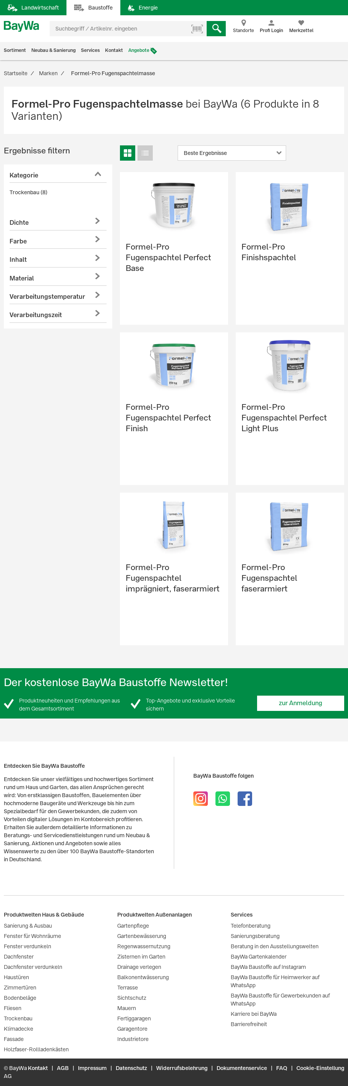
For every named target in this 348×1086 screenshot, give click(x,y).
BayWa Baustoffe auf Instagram (268, 967)
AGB (63, 1068)
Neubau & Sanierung (53, 50)
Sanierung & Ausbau (28, 925)
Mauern (126, 1008)
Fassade (14, 1039)
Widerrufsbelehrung (181, 1068)
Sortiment (15, 50)
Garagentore (132, 1028)
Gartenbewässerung (141, 936)
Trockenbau (18, 1018)
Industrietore (133, 1039)
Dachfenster (19, 956)
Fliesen (12, 1008)
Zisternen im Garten (141, 956)
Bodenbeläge (20, 997)
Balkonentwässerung (143, 977)
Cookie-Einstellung (320, 1068)
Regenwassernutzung (143, 946)
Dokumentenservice (242, 1068)
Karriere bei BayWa (254, 1013)
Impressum (92, 1068)
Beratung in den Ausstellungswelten (275, 946)
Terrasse (127, 987)
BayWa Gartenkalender (258, 956)
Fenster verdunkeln (27, 946)
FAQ (281, 1068)
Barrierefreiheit (249, 1024)
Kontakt (114, 50)
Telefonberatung (250, 925)
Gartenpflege (133, 925)
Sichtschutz (131, 997)
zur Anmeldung (300, 703)
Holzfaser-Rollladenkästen (36, 1049)
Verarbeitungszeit (36, 315)
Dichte (19, 223)
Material (22, 278)
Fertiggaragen (134, 1018)
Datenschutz (131, 1068)
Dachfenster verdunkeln (33, 967)
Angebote (138, 50)
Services (90, 50)
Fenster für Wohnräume (32, 936)
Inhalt (18, 260)
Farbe (18, 241)
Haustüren (16, 977)
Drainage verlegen (139, 967)
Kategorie (24, 175)
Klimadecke (18, 1028)
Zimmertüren (20, 987)
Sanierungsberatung (255, 936)
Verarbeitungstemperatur (47, 297)
